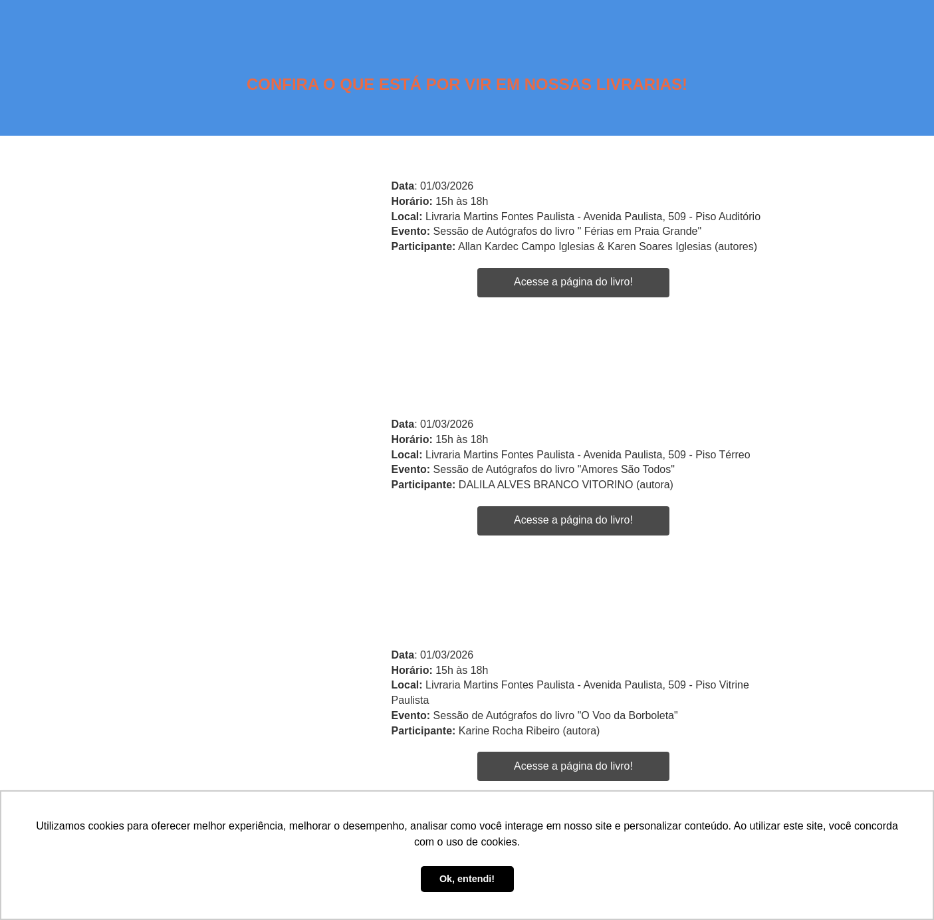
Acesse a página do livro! (573, 281)
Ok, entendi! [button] (467, 878)
